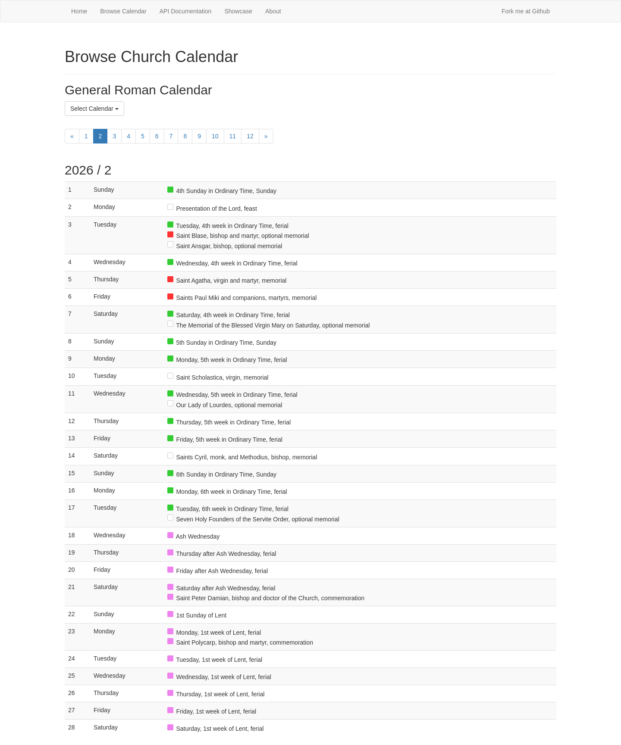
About (273, 11)
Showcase (238, 11)
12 (250, 136)
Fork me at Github (526, 11)
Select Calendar (94, 108)
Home (79, 11)
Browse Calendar (123, 11)
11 (232, 136)
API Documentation (186, 11)
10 (215, 136)
